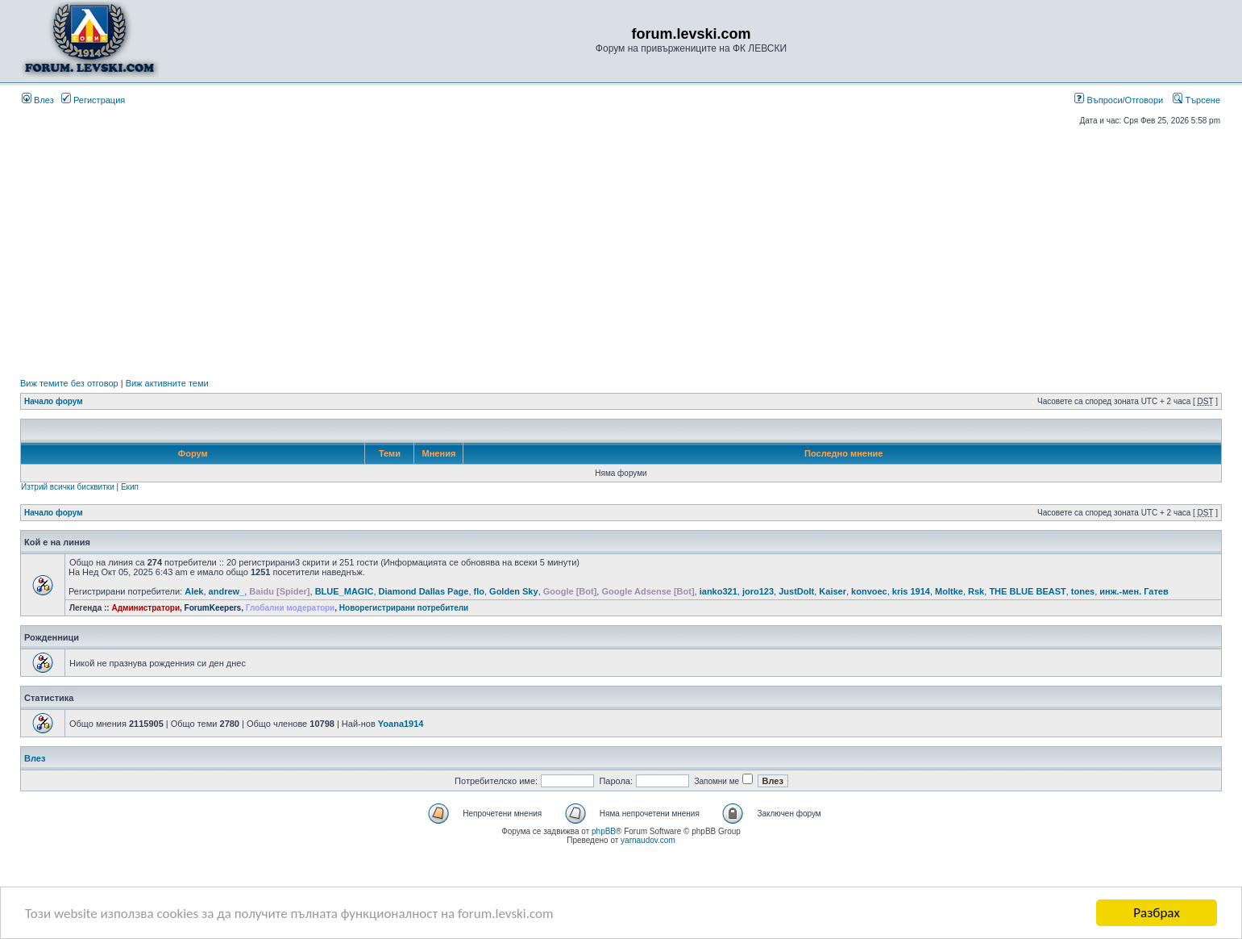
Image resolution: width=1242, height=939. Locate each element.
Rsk (976, 591)
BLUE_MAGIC (344, 591)
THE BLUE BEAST (1027, 591)
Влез (38, 100)
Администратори (145, 607)
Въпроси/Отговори (1118, 100)
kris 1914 (911, 591)
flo (479, 591)
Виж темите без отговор (69, 383)
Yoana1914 (401, 723)
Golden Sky (513, 591)
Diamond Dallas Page (424, 591)
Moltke (949, 591)
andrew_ (227, 591)
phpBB (604, 831)
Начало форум (53, 401)
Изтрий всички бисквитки (67, 486)
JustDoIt (796, 591)
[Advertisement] (621, 252)
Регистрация (93, 100)
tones (1083, 591)
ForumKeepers (213, 607)
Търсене (1196, 100)
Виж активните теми (167, 383)
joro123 (758, 591)
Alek (194, 591)
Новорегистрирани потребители (403, 607)
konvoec (869, 591)
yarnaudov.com (648, 840)
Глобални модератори (290, 607)
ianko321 (718, 591)
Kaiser (832, 591)
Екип (130, 486)
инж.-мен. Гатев (1133, 591)
